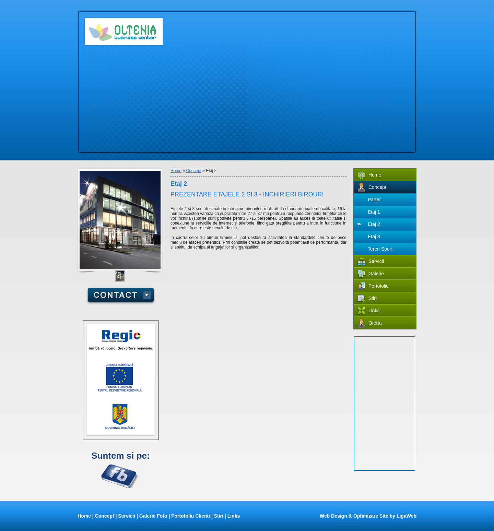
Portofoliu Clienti (190, 516)
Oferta (369, 323)
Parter (374, 199)
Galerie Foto (153, 516)
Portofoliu (373, 286)
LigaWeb (406, 516)
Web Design (333, 516)
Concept (193, 170)
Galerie (370, 274)
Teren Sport (380, 249)
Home (175, 170)
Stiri (367, 299)
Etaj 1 (374, 212)
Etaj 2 (374, 224)
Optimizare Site (370, 516)
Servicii (370, 261)
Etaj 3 (374, 236)
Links (368, 311)
